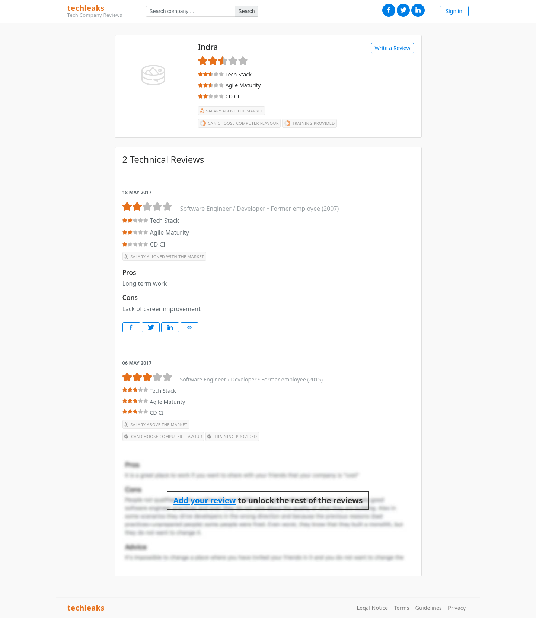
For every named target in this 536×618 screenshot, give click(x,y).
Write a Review (392, 47)
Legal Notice (372, 607)
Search (246, 11)
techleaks (94, 11)
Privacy (457, 607)
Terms (401, 607)
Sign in (454, 11)
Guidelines (428, 607)
